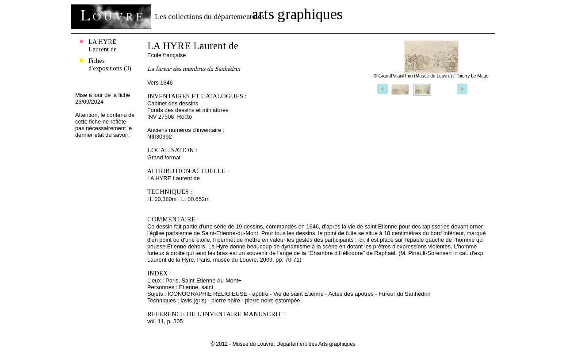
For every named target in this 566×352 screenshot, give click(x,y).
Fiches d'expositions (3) (109, 64)
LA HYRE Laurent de (102, 45)
